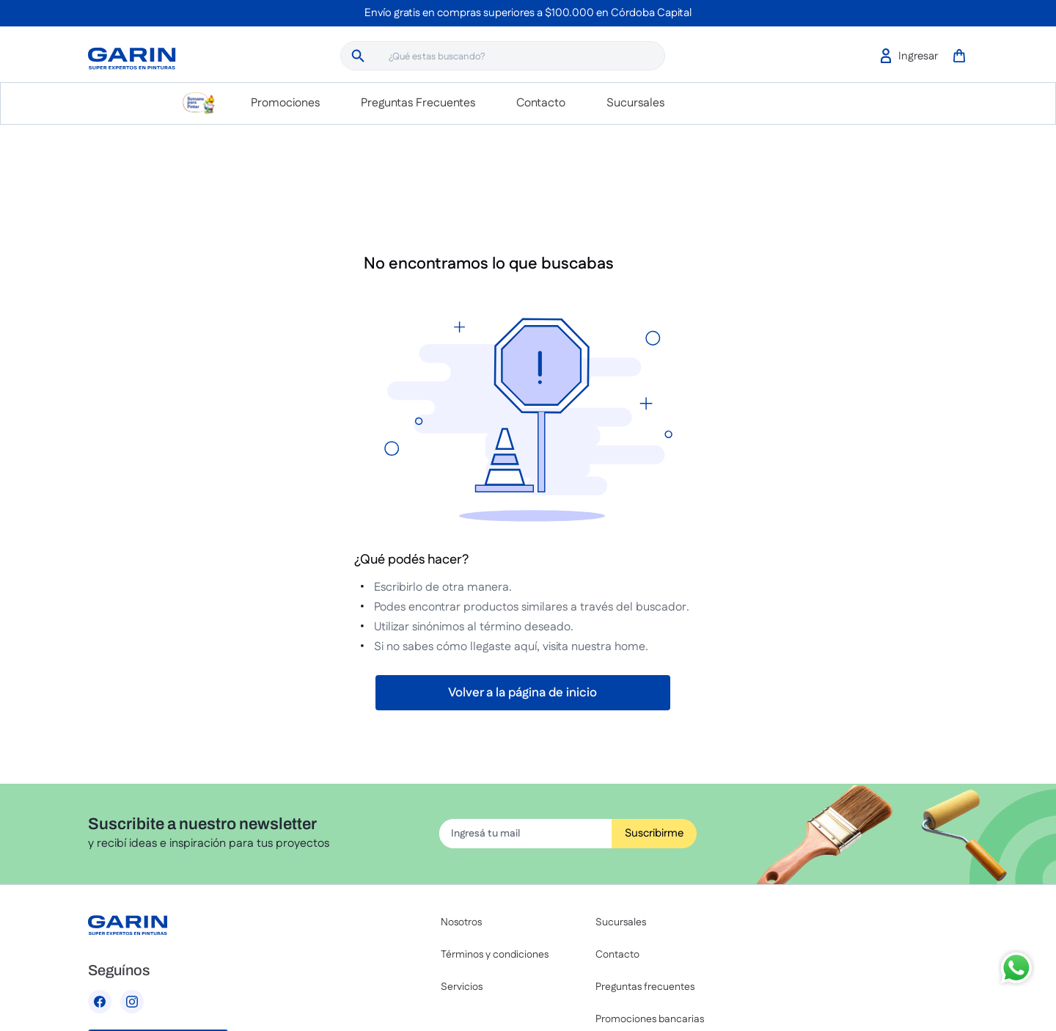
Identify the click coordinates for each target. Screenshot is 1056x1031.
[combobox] (502, 55)
